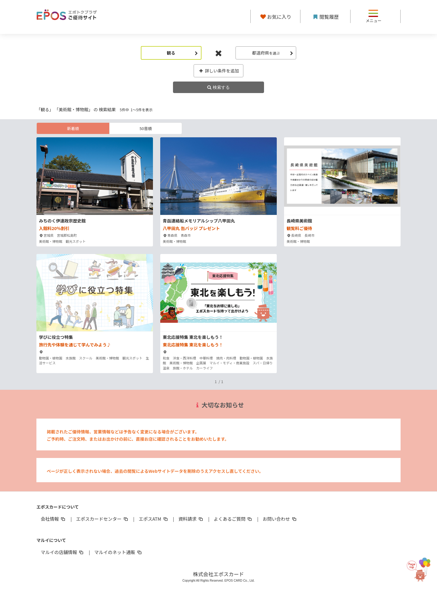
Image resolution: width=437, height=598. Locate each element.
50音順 (146, 128)
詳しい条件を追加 (218, 71)
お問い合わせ (280, 519)
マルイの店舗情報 (62, 552)
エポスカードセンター (102, 519)
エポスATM (154, 519)
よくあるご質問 (233, 519)
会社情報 (53, 519)
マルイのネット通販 (118, 552)
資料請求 (191, 519)
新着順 (73, 128)
